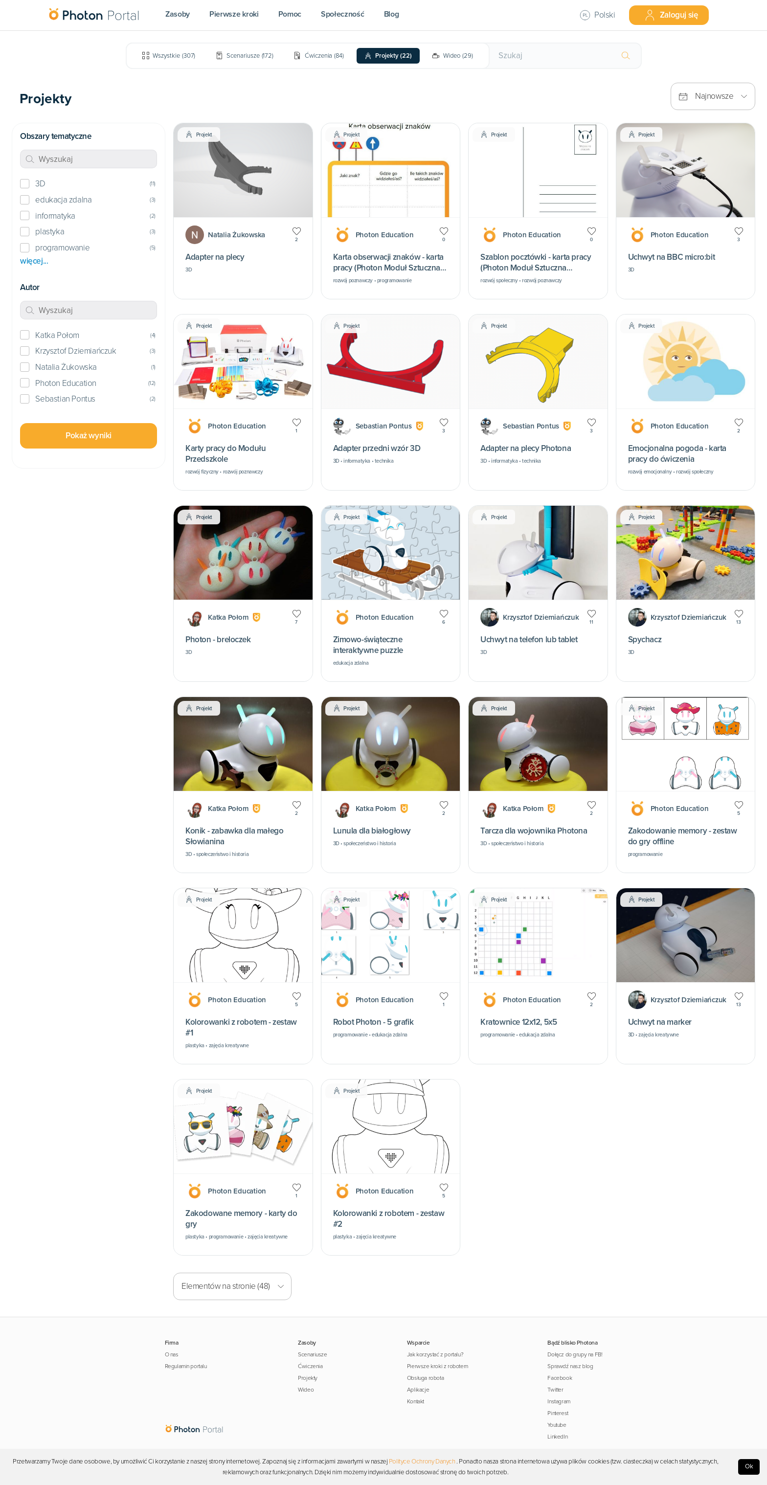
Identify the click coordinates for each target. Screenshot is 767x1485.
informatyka (55, 216)
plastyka (49, 231)
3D (40, 184)
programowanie (62, 248)
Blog (391, 14)
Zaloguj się (671, 15)
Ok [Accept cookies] (749, 1466)
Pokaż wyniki (89, 435)
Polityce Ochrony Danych (422, 1461)
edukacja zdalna (63, 200)
